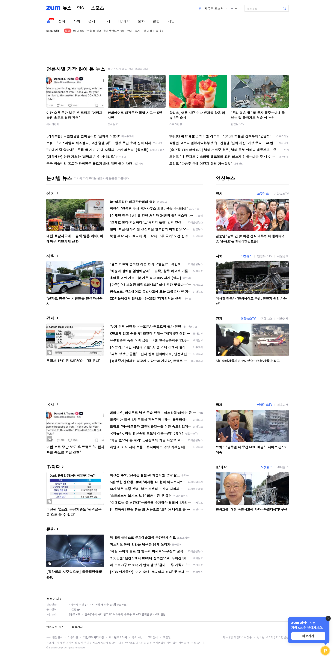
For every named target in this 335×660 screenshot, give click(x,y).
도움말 (167, 637)
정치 (61, 21)
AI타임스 (283, 467)
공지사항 (137, 637)
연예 (81, 8)
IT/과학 (124, 21)
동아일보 (113, 124)
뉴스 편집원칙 (54, 637)
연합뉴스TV (237, 124)
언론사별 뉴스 (55, 627)
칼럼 (156, 21)
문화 (141, 21)
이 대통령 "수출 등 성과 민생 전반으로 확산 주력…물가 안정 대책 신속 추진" (119, 31)
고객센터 (153, 637)
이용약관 (73, 637)
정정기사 (52, 599)
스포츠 (97, 8)
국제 (106, 21)
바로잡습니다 (76, 609)
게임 (171, 21)
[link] (330, 6)
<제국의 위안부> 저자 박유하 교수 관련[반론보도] (98, 604)
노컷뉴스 (263, 193)
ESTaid (53, 647)
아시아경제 (52, 124)
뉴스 (67, 8)
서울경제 (283, 256)
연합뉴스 (266, 318)
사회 (76, 21)
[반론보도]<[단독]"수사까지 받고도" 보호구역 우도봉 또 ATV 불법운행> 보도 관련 (117, 614)
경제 (91, 21)
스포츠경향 (175, 124)
